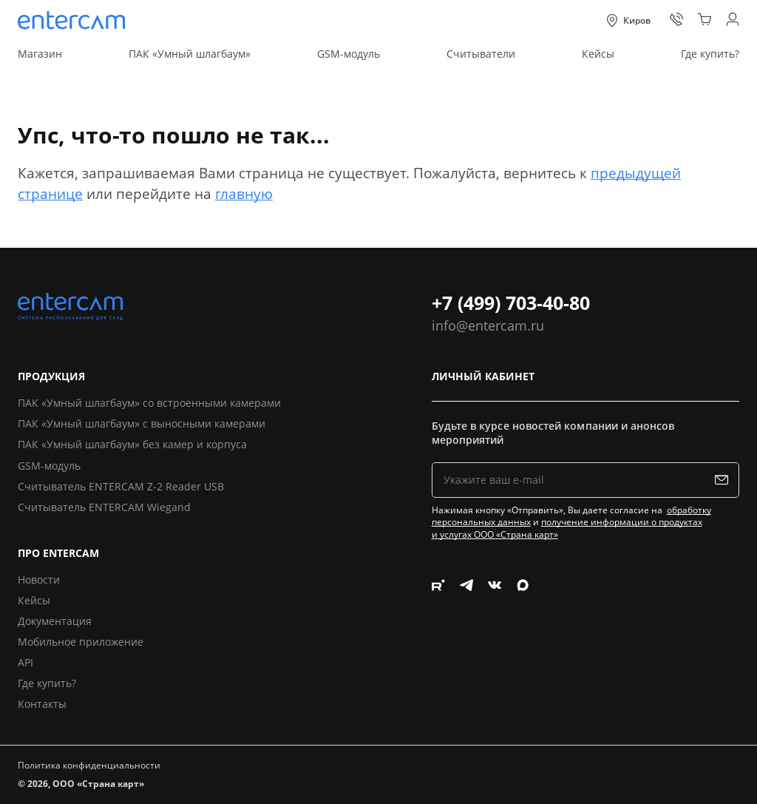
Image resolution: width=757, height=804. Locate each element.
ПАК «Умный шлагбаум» (190, 54)
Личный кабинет (483, 376)
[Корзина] (704, 20)
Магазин (40, 54)
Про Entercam (58, 553)
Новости (39, 579)
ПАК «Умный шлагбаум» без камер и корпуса (132, 444)
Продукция (51, 377)
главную (244, 193)
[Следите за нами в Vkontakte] (494, 646)
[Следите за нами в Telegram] (466, 646)
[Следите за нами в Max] (522, 646)
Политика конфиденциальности (89, 765)
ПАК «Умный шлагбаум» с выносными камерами (141, 423)
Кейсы (598, 54)
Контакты (42, 704)
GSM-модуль (348, 54)
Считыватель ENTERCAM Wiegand (104, 507)
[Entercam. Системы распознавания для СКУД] (73, 20)
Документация (55, 621)
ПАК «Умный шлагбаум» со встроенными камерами (149, 403)
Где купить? (710, 54)
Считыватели (481, 54)
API (25, 662)
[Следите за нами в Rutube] (438, 646)
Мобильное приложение (80, 642)
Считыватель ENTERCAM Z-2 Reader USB (121, 486)
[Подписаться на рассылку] (725, 480)
